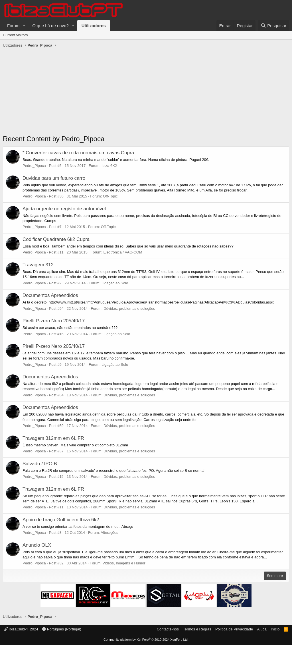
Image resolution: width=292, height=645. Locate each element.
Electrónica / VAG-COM (122, 252)
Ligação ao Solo (115, 283)
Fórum (13, 25)
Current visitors (15, 35)
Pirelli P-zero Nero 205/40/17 (54, 321)
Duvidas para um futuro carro (54, 178)
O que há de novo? (50, 25)
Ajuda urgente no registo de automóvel (64, 208)
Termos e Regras (197, 629)
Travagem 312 (38, 264)
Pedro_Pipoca (34, 165)
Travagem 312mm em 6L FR (53, 438)
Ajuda (262, 629)
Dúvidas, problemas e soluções (129, 308)
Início (275, 629)
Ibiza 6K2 (109, 165)
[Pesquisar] (273, 25)
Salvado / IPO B (40, 463)
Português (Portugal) (61, 629)
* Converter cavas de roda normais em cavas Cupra (78, 152)
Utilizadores (94, 25)
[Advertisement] (146, 93)
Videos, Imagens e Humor (124, 563)
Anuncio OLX (37, 545)
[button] (24, 25)
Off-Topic (110, 196)
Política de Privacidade (234, 629)
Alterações (109, 532)
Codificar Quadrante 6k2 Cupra (56, 239)
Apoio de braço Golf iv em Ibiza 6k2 (61, 519)
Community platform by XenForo (146, 639)
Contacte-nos (168, 629)
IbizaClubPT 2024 (21, 629)
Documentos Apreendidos (50, 295)
